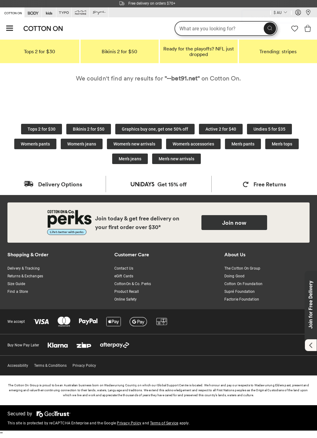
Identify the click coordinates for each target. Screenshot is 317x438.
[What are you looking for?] (225, 28)
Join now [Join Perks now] (234, 222)
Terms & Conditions (50, 365)
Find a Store (17, 291)
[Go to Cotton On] (12, 12)
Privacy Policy (84, 365)
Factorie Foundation (241, 299)
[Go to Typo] (63, 12)
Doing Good (234, 276)
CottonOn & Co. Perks (132, 284)
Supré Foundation (239, 291)
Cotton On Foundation (243, 284)
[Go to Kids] (49, 12)
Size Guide (16, 284)
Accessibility (17, 365)
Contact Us (123, 268)
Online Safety (125, 299)
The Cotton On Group (242, 268)
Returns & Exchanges (25, 276)
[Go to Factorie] (80, 12)
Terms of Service (164, 423)
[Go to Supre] (99, 12)
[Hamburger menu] (9, 28)
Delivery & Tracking (23, 268)
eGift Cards (123, 276)
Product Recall (126, 291)
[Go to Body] (33, 12)
